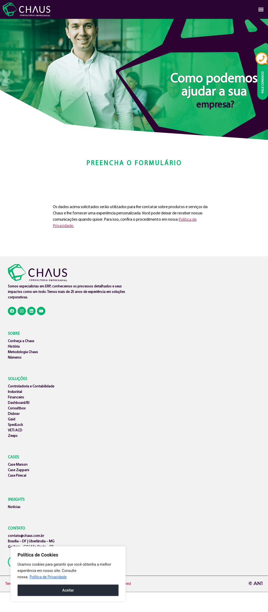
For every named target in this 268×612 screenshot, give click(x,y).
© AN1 (255, 583)
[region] (68, 574)
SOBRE (14, 334)
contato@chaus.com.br (26, 536)
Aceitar (68, 590)
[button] (261, 9)
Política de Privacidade (48, 577)
